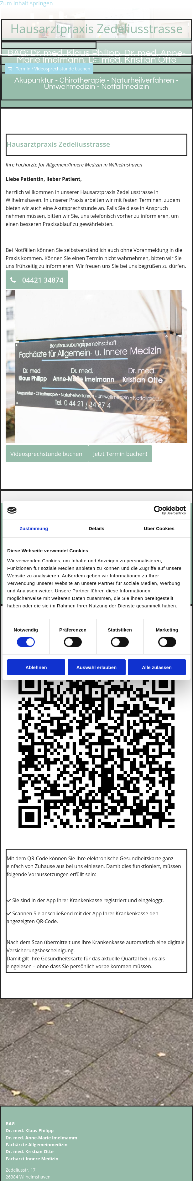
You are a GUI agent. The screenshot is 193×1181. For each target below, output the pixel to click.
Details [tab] (96, 528)
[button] (49, 68)
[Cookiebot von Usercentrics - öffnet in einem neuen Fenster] (158, 510)
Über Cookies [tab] (159, 528)
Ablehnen (36, 667)
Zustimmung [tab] (34, 528)
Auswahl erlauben (96, 667)
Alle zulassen (157, 667)
